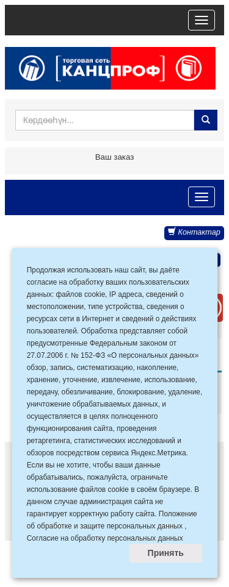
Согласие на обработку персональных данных (105, 538)
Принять (166, 553)
